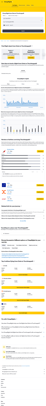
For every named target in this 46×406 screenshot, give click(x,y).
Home (2, 40)
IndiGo (8, 183)
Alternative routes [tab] (10, 245)
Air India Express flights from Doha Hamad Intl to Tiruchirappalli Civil (15, 257)
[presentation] (32, 45)
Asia (5, 40)
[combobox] (4, 15)
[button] (2, 2)
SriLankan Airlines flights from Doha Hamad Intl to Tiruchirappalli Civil (15, 254)
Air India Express (10, 190)
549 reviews (9, 186)
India (8, 40)
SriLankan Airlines (10, 149)
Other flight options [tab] (6, 248)
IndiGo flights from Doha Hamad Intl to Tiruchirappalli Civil (13, 255)
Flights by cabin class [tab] (33, 245)
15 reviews (9, 193)
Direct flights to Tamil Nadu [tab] (21, 245)
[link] (11, 57)
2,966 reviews (10, 200)
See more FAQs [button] (23, 220)
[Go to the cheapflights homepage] (8, 1)
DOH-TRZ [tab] (23, 70)
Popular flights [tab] (15, 248)
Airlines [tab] (3, 245)
